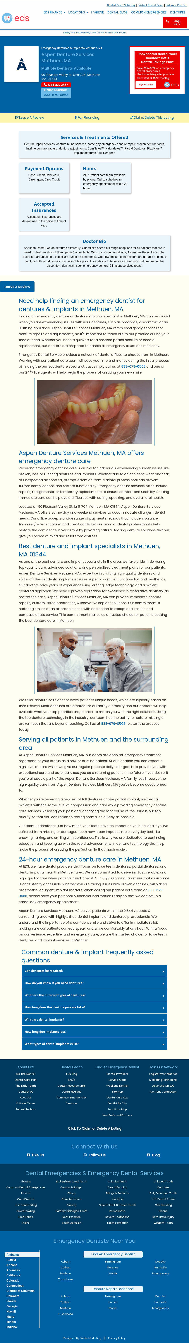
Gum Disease (25, 1199)
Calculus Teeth (117, 1181)
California (13, 1275)
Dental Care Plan (26, 1080)
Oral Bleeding (163, 1205)
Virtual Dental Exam (151, 5)
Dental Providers (117, 1074)
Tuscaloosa (65, 1279)
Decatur (160, 1261)
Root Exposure (72, 1217)
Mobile (113, 1273)
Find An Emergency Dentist (113, 1254)
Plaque (163, 1211)
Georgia (12, 1306)
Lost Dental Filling (26, 1205)
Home (66, 32)
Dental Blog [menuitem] (117, 12)
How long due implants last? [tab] (46, 1032)
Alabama (12, 1254)
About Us (25, 1097)
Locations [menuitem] (76, 12)
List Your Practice (176, 5)
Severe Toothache (117, 1217)
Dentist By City (117, 1103)
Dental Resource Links (71, 1086)
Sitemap (117, 1091)
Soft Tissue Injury (163, 1217)
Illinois (11, 1321)
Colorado (12, 1280)
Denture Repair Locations (113, 1289)
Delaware (12, 1296)
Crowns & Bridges (71, 1187)
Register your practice (163, 1074)
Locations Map (117, 1109)
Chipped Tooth (163, 1181)
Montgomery (160, 1273)
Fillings (72, 1193)
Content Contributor (163, 1091)
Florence (112, 1267)
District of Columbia (20, 1290)
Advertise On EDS (163, 1086)
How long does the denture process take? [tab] (55, 1007)
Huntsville (160, 1267)
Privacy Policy (117, 1338)
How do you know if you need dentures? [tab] (54, 983)
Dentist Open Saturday (121, 5)
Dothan (65, 1267)
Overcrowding (26, 1211)
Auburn (65, 1261)
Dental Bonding (117, 1187)
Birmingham (113, 1261)
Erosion (25, 1193)
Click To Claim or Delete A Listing (94, 1128)
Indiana (11, 1327)
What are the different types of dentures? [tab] (55, 995)
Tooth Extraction (117, 1223)
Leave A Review (29, 117)
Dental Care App (117, 1097)
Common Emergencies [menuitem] (148, 12)
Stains (26, 1223)
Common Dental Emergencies (25, 1187)
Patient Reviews (26, 1109)
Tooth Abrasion (71, 1223)
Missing (71, 1205)
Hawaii (11, 1311)
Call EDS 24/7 (56, 85)
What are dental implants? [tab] (44, 1019)
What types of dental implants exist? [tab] (52, 1044)
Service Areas (117, 1080)
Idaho (10, 1316)
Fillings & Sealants (117, 1193)
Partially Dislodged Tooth (71, 1211)
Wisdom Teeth (163, 1223)
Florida (11, 1301)
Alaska (11, 1259)
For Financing (87, 117)
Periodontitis (117, 1211)
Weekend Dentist (117, 1086)
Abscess (25, 1181)
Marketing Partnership (163, 1080)
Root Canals (25, 1217)
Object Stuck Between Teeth (117, 1205)
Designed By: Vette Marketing (82, 1338)
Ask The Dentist (26, 1074)
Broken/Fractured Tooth (71, 1181)
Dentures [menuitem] (177, 12)
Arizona (11, 1265)
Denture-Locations (80, 32)
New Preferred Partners (117, 1115)
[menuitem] (175, 22)
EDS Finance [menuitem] (53, 12)
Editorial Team (25, 1103)
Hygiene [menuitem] (97, 12)
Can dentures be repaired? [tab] (44, 971)
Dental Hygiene (71, 1091)
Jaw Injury (117, 1199)
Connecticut (14, 1285)
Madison (65, 1273)
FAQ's (71, 1080)
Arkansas (13, 1270)
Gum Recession (71, 1199)
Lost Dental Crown (163, 1199)
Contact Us (25, 1091)
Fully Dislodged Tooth (163, 1193)
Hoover (113, 1302)
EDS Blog (71, 1074)
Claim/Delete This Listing (152, 117)
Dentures (72, 1103)
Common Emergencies (71, 1097)
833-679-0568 (56, 94)
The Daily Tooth (26, 1086)
